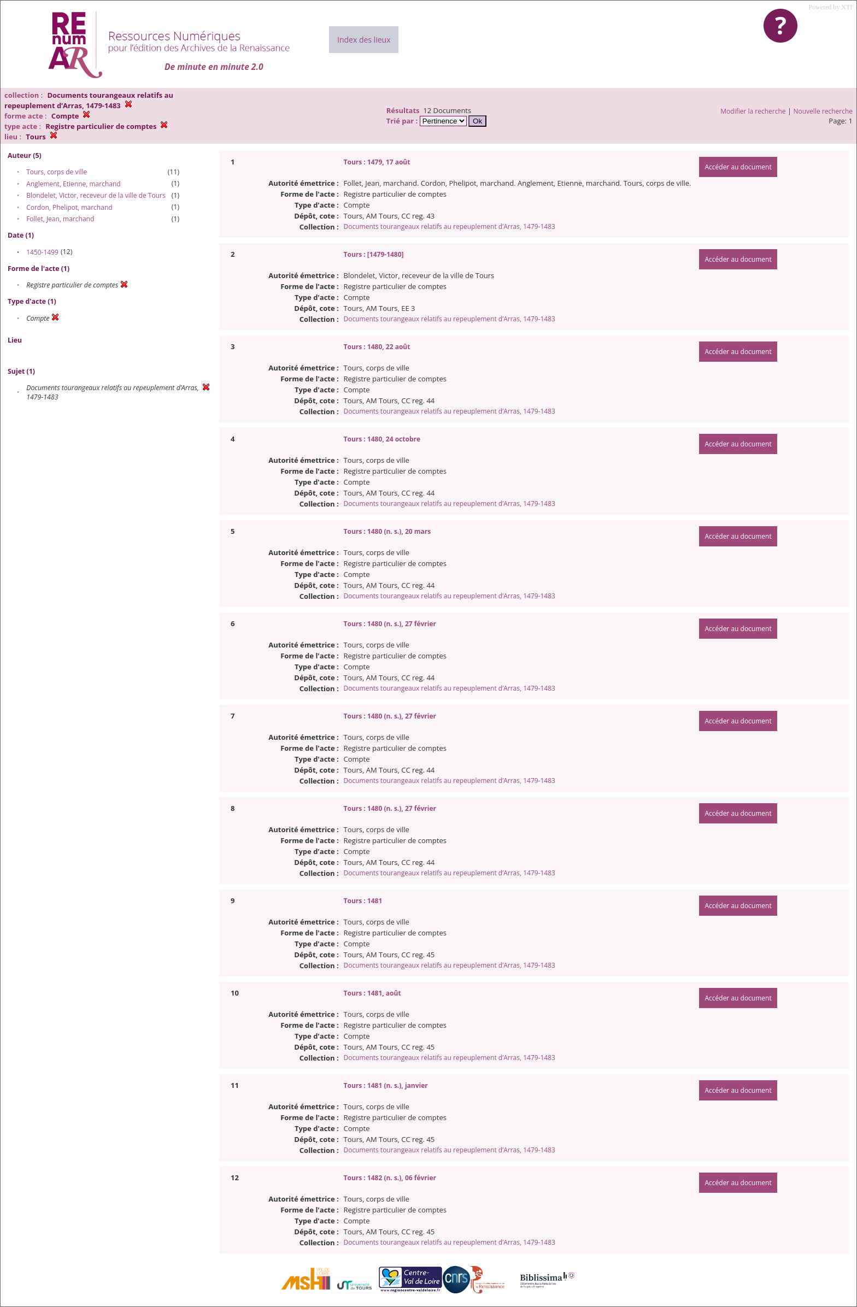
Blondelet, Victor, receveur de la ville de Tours (95, 195)
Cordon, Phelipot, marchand (69, 207)
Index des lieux (363, 39)
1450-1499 (42, 252)
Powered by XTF (831, 7)
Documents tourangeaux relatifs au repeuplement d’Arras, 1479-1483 (449, 226)
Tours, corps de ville (56, 171)
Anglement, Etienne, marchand (73, 184)
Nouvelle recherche (823, 111)
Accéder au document (738, 167)
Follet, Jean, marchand (60, 218)
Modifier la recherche (752, 111)
